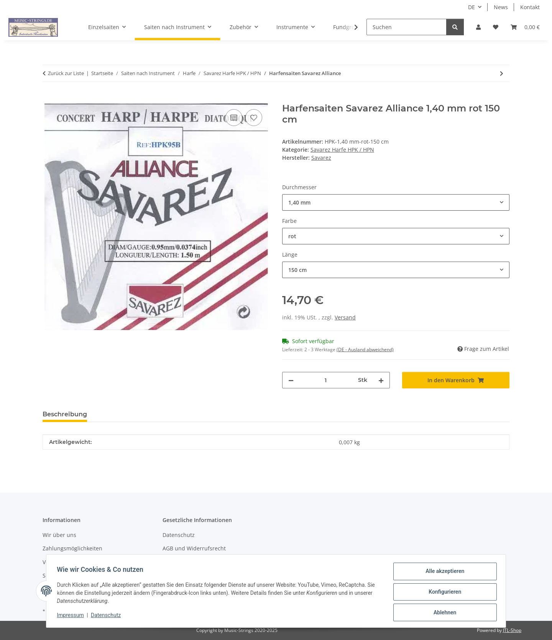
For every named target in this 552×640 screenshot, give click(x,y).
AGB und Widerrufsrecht (194, 548)
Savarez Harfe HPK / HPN (342, 149)
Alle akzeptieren (443, 573)
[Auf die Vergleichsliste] (233, 117)
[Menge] (326, 380)
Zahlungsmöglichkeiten (72, 548)
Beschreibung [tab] (65, 414)
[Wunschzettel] (495, 27)
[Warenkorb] (525, 27)
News (501, 7)
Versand (345, 317)
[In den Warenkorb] (49, 99)
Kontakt (530, 7)
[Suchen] (406, 27)
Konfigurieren (443, 593)
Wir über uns (59, 535)
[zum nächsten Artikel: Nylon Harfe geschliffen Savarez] (501, 73)
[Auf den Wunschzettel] (253, 117)
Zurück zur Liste (66, 73)
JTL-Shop (512, 630)
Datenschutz (108, 616)
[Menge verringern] (291, 380)
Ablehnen (443, 613)
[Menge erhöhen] (381, 380)
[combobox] (395, 202)
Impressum (72, 616)
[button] (478, 27)
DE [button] (471, 7)
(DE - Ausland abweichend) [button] (365, 349)
